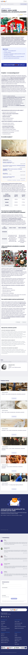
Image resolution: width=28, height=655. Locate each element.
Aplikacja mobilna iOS (4, 642)
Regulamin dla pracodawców (19, 628)
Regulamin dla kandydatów (5, 628)
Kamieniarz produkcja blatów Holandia (9, 176)
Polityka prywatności (18, 637)
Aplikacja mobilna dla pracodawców (20, 626)
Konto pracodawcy (18, 624)
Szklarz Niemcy (5, 173)
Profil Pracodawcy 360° (18, 623)
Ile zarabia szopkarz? (7, 52)
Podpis (3, 583)
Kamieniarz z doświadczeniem (7, 162)
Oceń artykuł (4, 595)
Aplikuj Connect (17, 640)
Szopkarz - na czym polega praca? (10, 50)
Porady (2, 624)
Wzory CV (2, 635)
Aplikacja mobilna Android (5, 640)
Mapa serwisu (17, 644)
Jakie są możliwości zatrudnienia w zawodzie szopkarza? (14, 56)
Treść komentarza (4, 587)
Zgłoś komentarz (25, 568)
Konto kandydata (4, 626)
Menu (25, 1)
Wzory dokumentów (4, 637)
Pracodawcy (3, 623)
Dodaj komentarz (14, 598)
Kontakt (16, 635)
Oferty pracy (3, 621)
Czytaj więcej (14, 398)
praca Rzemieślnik (9, 160)
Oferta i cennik (17, 621)
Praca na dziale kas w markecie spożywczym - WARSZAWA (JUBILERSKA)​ (14, 165)
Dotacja (16, 642)
